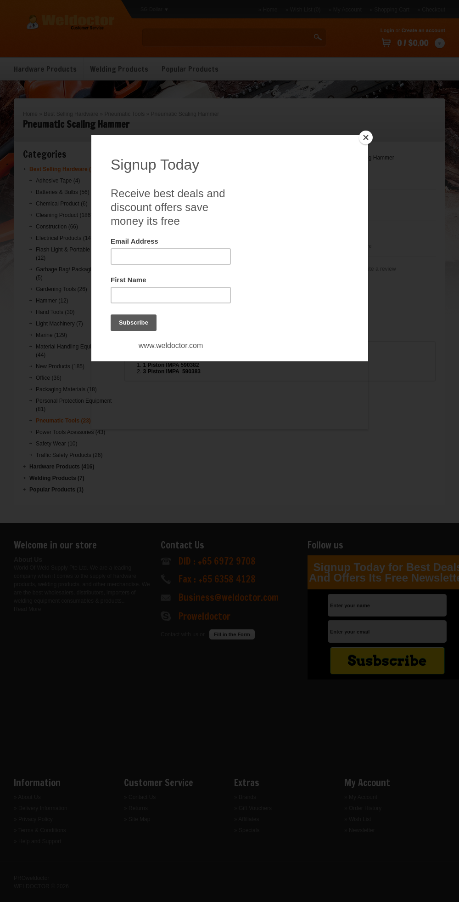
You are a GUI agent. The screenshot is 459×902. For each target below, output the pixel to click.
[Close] (366, 137)
